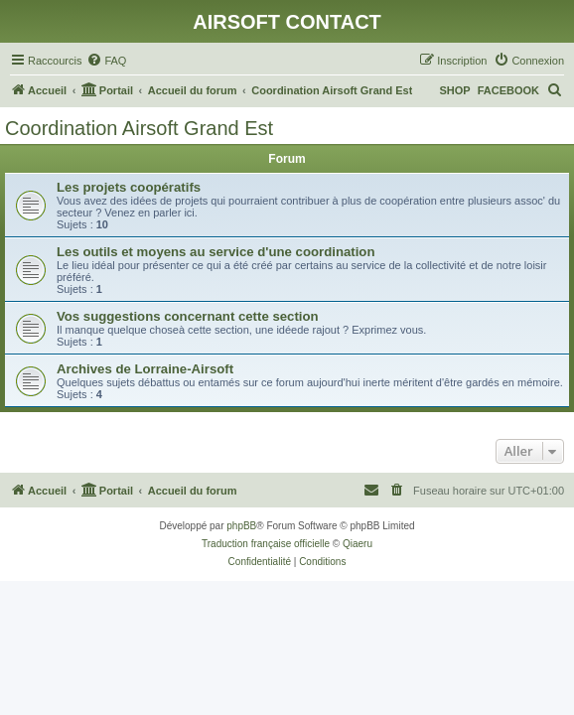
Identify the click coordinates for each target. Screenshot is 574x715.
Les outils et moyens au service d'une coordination (215, 251)
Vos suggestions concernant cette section (188, 316)
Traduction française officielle (266, 543)
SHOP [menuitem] (454, 90)
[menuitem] (106, 60)
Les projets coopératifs (129, 187)
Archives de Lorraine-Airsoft (145, 368)
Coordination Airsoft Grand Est (139, 128)
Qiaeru (357, 543)
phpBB (241, 525)
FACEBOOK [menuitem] (508, 90)
